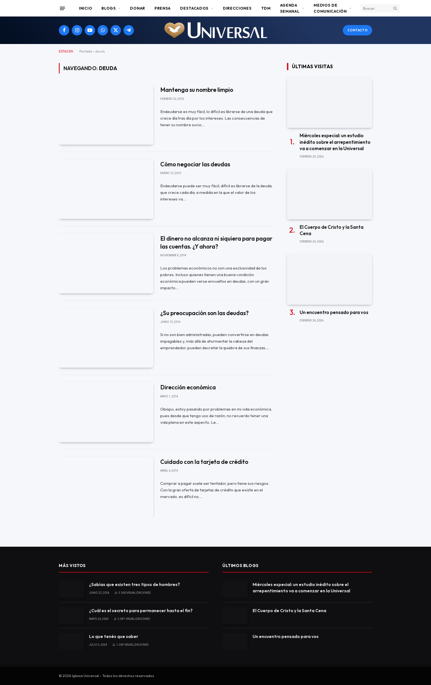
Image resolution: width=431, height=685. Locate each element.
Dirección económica (188, 387)
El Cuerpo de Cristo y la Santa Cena (331, 230)
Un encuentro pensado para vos (334, 312)
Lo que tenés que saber (113, 636)
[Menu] (62, 8)
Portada (85, 51)
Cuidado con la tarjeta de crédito (204, 461)
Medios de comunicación (330, 8)
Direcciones (237, 8)
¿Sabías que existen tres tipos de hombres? (134, 584)
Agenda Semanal (290, 8)
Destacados (194, 8)
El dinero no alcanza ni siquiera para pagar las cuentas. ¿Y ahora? (216, 242)
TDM (266, 8)
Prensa (162, 8)
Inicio (85, 8)
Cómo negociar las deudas (195, 164)
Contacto (357, 30)
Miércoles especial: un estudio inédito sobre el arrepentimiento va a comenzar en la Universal (335, 142)
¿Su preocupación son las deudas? (204, 313)
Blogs (108, 8)
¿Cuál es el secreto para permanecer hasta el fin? (141, 610)
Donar (137, 8)
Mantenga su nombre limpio (196, 89)
